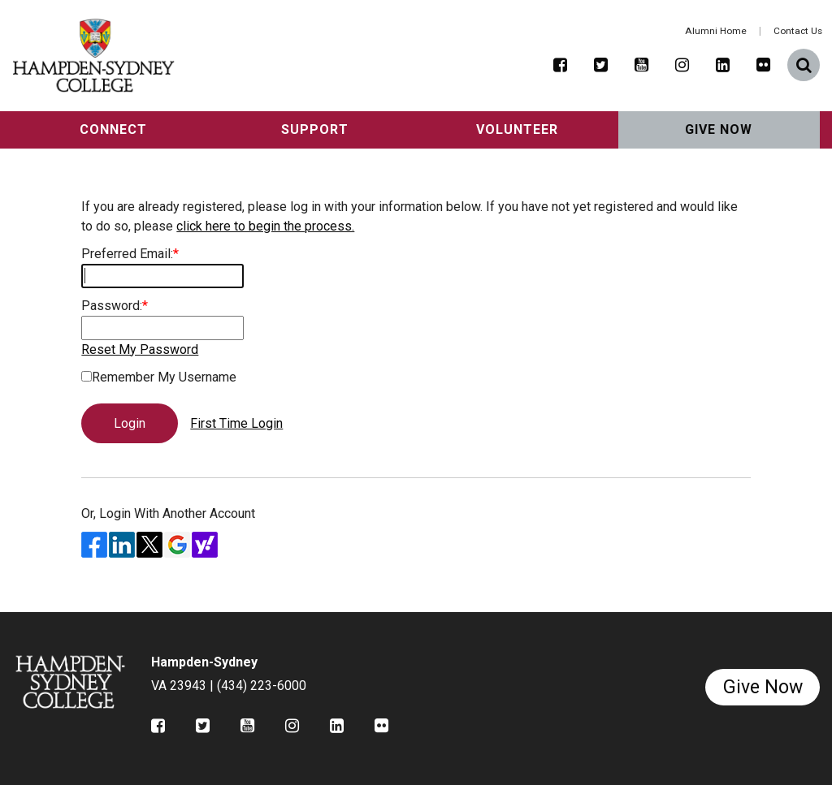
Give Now (718, 129)
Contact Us (798, 31)
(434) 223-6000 (261, 685)
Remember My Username (164, 377)
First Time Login (236, 423)
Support (315, 129)
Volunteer (517, 129)
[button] (803, 65)
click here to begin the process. (265, 226)
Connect (113, 129)
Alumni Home (716, 31)
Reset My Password (139, 349)
